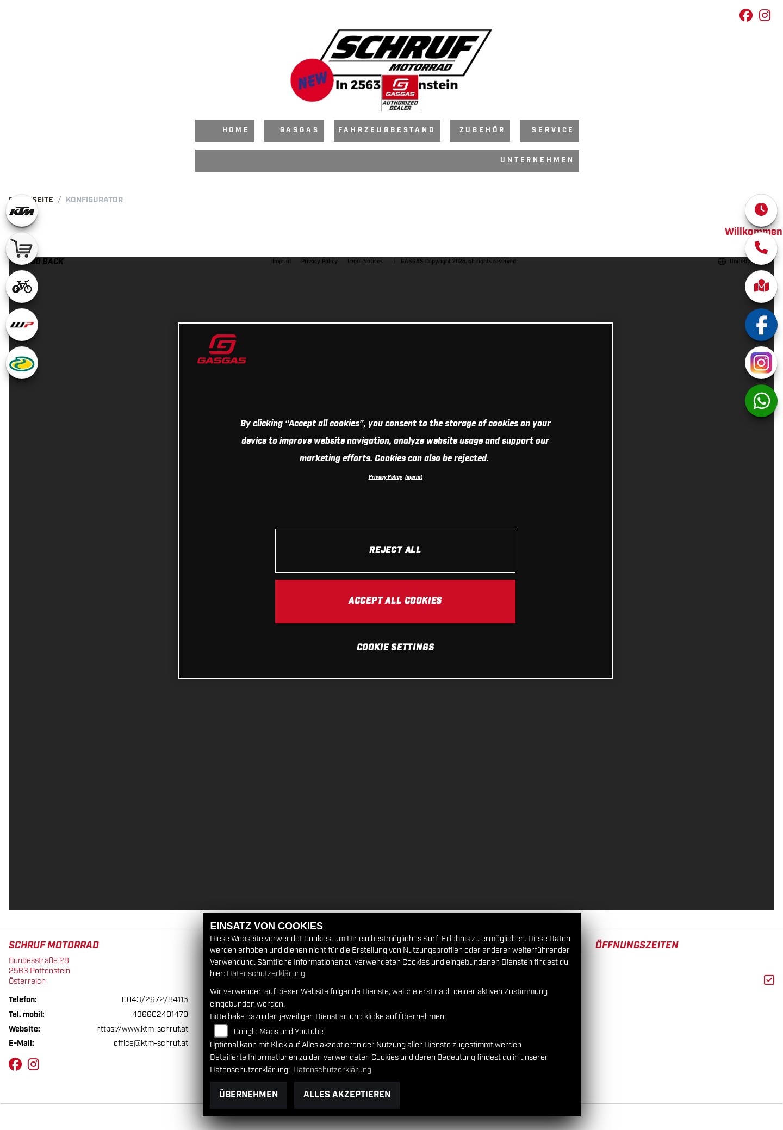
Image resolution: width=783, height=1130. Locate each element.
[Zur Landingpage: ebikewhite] (21, 286)
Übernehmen (248, 1095)
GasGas (300, 130)
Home (236, 130)
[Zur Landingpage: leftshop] (21, 248)
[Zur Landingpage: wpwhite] (21, 324)
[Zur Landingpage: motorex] (21, 362)
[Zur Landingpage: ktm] (21, 210)
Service (553, 130)
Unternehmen (537, 160)
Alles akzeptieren (346, 1095)
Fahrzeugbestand (387, 130)
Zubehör (482, 130)
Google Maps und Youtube (279, 1032)
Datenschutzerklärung (266, 973)
